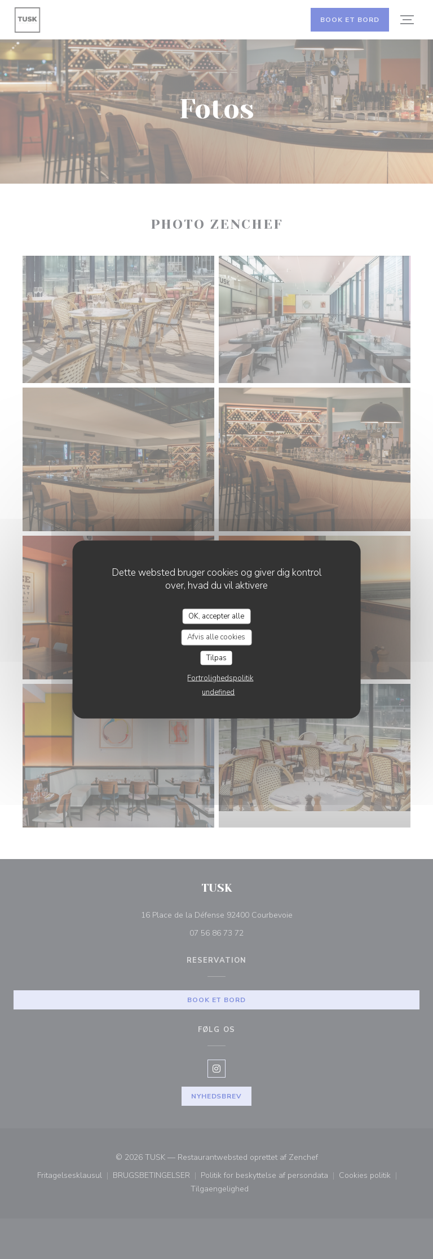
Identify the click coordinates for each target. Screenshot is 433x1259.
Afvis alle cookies (216, 637)
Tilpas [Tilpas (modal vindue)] (216, 657)
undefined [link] (218, 692)
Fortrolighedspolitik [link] (220, 678)
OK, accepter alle (216, 616)
